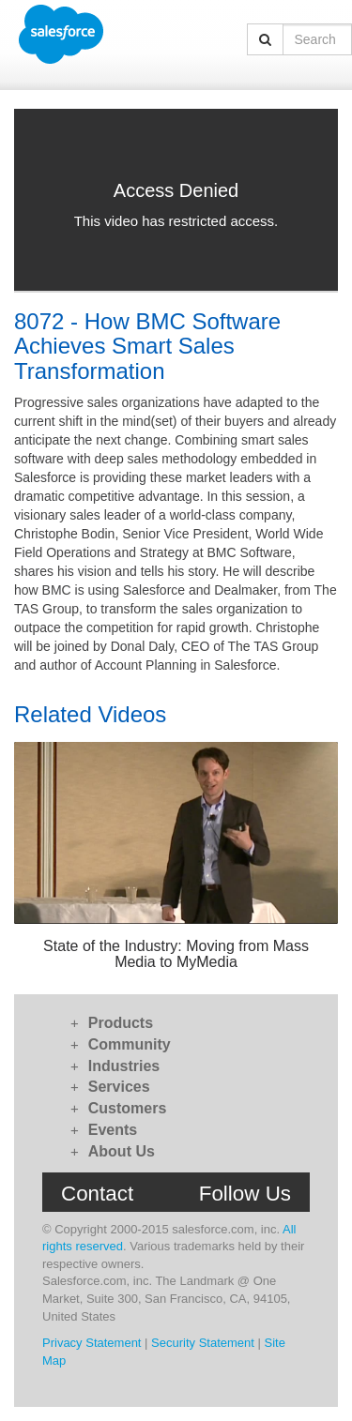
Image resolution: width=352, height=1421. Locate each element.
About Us (121, 1151)
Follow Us (245, 1193)
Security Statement (202, 1343)
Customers (127, 1108)
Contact (97, 1193)
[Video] (176, 200)
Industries (124, 1066)
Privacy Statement (92, 1343)
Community (129, 1044)
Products (120, 1023)
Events (112, 1130)
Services (119, 1087)
